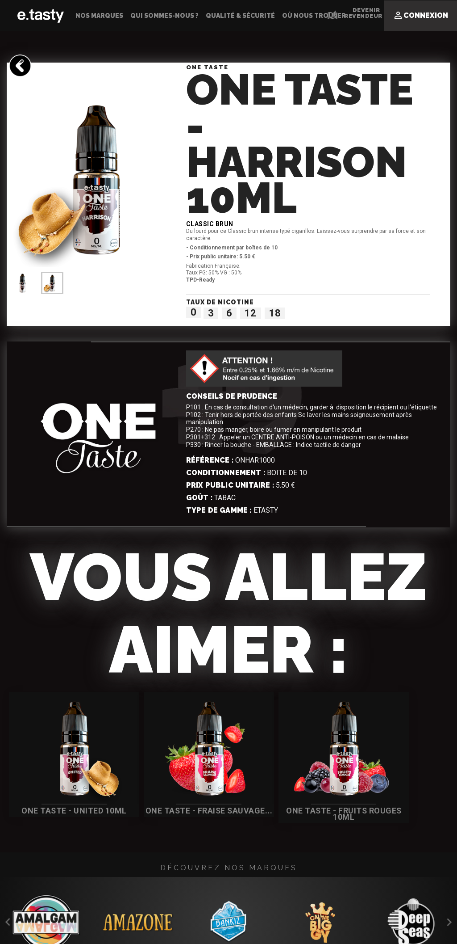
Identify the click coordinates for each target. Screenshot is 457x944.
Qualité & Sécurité (240, 15)
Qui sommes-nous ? (164, 15)
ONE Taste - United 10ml (60, 805)
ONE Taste (207, 67)
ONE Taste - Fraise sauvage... (168, 805)
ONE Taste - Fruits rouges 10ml (275, 805)
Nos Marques (99, 15)
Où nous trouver (314, 15)
